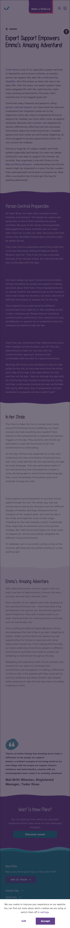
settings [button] (44, 912)
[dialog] (35, 464)
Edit (24, 921)
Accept (45, 921)
